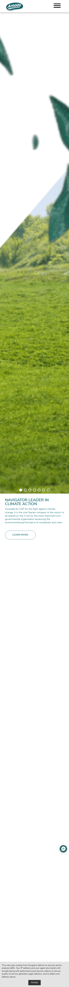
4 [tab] (34, 490)
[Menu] (57, 6)
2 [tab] (25, 490)
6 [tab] (43, 490)
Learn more (20, 535)
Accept (34, 982)
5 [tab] (39, 490)
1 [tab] (20, 490)
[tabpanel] (34, 493)
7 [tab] (48, 490)
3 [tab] (29, 490)
